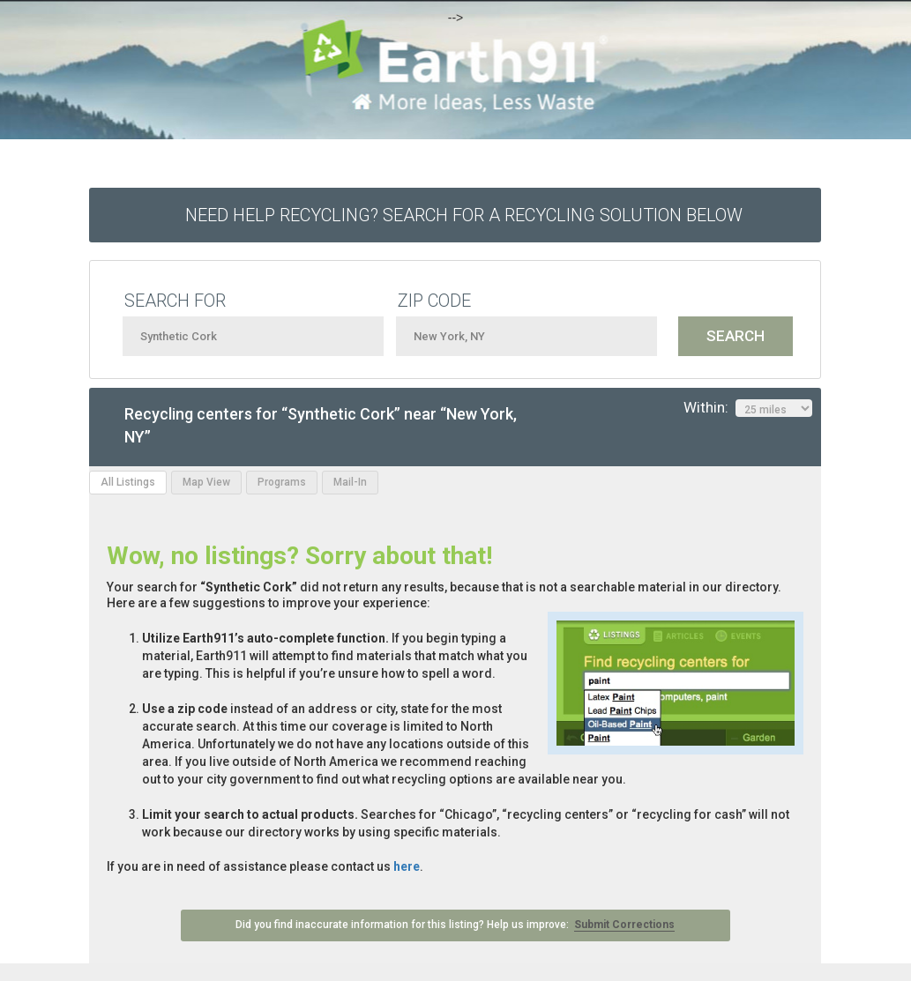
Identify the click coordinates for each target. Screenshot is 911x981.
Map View (206, 482)
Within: (747, 408)
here (406, 866)
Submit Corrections (624, 924)
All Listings (128, 482)
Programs (282, 482)
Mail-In (350, 482)
